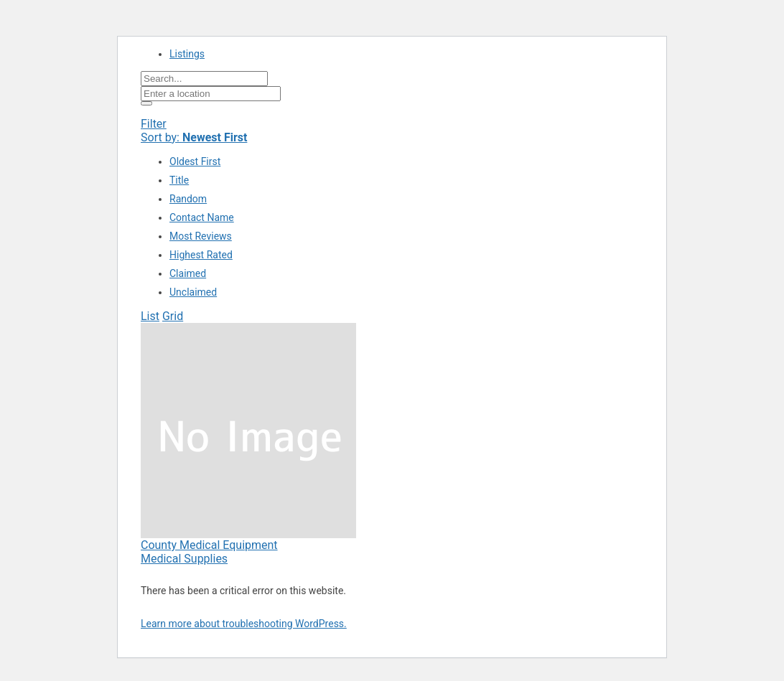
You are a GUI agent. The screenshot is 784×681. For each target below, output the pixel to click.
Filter (154, 124)
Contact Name (201, 217)
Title (179, 180)
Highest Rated (201, 254)
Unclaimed (193, 292)
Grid (172, 316)
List (150, 316)
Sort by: (194, 137)
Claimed (187, 273)
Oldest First (194, 161)
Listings (187, 54)
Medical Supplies (184, 558)
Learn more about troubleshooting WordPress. (244, 623)
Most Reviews (200, 236)
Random (188, 199)
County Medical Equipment (209, 545)
